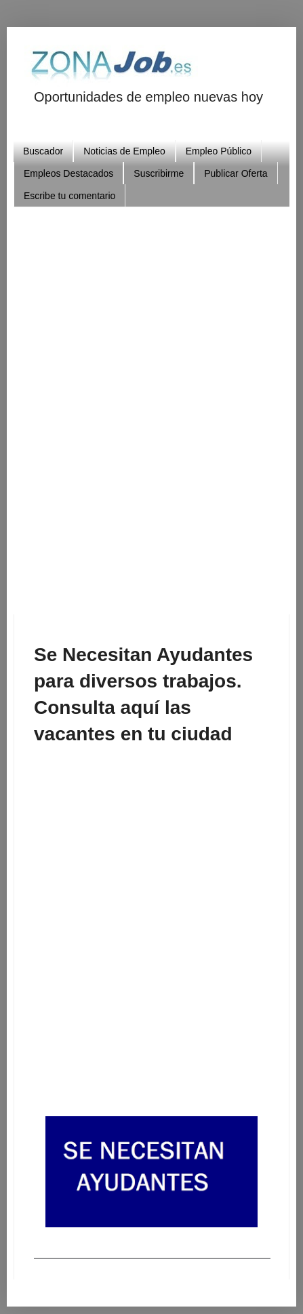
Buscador (43, 151)
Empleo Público (218, 151)
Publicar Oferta (235, 173)
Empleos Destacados (68, 173)
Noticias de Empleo (124, 151)
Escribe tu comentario (69, 195)
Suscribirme (159, 173)
